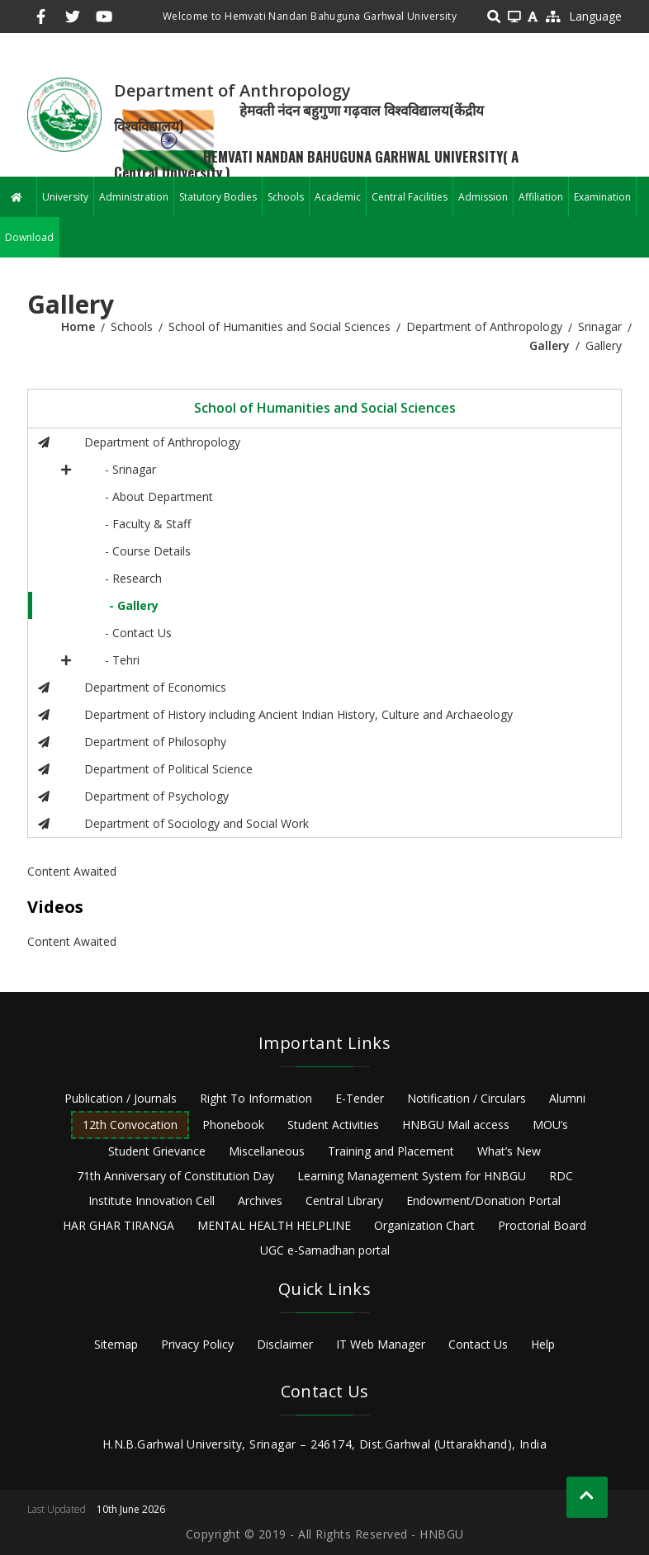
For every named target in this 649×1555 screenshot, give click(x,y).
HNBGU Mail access (455, 1124)
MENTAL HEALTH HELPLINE (274, 1225)
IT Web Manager (380, 1344)
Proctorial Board (542, 1225)
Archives (260, 1200)
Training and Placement (391, 1151)
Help (543, 1344)
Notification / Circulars (466, 1098)
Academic (338, 197)
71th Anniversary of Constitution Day (175, 1176)
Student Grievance (157, 1151)
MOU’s (550, 1124)
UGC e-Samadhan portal (325, 1250)
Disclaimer (285, 1344)
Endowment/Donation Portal (483, 1200)
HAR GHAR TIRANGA (118, 1225)
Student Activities (333, 1124)
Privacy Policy (197, 1344)
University (65, 197)
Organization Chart (424, 1225)
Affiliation (541, 197)
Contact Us (478, 1344)
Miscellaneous (267, 1151)
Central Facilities (410, 197)
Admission (483, 197)
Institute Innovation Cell (151, 1200)
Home (78, 326)
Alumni (567, 1098)
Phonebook (233, 1124)
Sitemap (116, 1344)
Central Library (344, 1200)
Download (29, 237)
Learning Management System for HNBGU (411, 1176)
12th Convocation (130, 1124)
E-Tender (359, 1098)
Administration (133, 197)
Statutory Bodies (218, 197)
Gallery (549, 345)
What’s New (509, 1151)
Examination (602, 197)
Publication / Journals (120, 1098)
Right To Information (256, 1098)
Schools (286, 197)
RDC (561, 1176)
